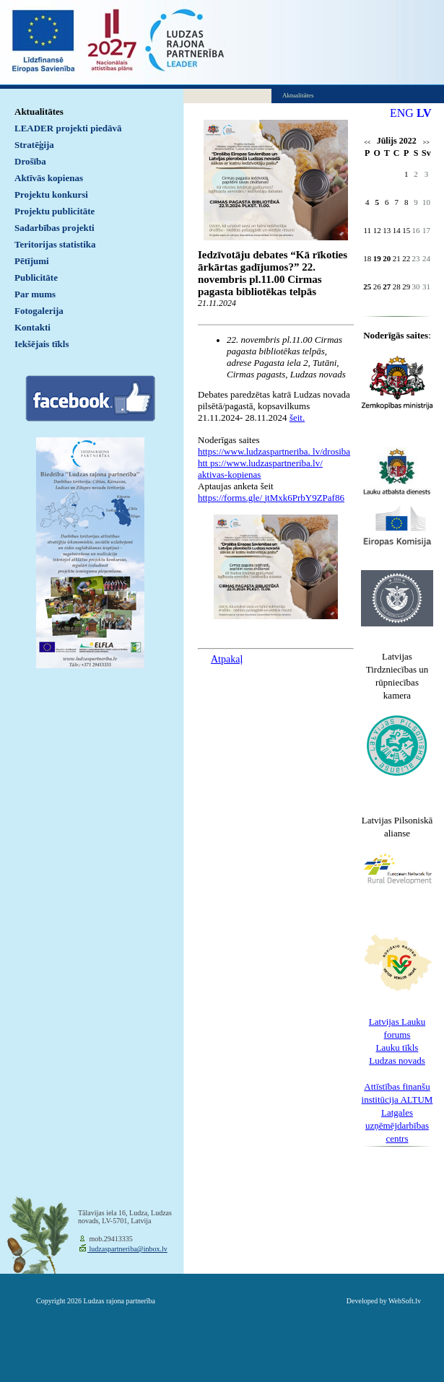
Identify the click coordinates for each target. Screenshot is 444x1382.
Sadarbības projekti (54, 227)
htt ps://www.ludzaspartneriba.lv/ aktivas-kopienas (260, 469)
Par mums (35, 294)
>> (426, 142)
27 (387, 286)
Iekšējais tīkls (41, 343)
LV (424, 113)
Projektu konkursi (51, 194)
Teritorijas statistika (55, 244)
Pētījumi (31, 260)
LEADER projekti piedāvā (68, 128)
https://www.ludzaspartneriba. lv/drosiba (274, 451)
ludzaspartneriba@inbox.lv (127, 1249)
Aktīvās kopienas (48, 177)
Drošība (30, 161)
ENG (402, 113)
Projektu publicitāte (54, 211)
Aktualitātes (39, 111)
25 (367, 286)
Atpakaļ (227, 659)
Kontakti (32, 327)
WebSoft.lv (404, 1301)
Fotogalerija (39, 310)
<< (367, 142)
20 (387, 258)
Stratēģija (34, 144)
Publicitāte (36, 277)
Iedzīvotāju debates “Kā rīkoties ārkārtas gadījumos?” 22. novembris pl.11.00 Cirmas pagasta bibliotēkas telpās (272, 273)
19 (377, 258)
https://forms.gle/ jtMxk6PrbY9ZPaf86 (271, 497)
